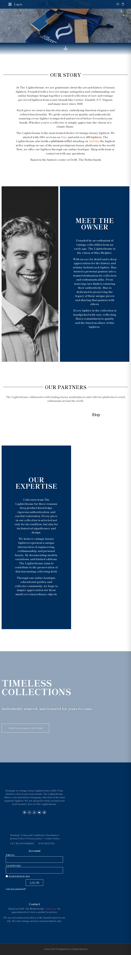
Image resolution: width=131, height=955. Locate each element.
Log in (18, 4)
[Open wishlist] (118, 4)
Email (10, 855)
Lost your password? (16, 889)
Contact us (51, 908)
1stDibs (94, 141)
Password (13, 865)
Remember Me (18, 876)
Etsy (64, 137)
